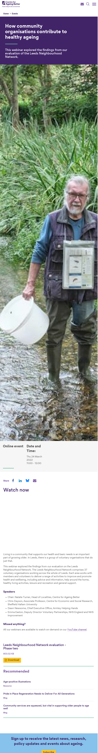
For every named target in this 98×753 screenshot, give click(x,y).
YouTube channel (77, 630)
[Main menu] (94, 4)
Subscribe (49, 750)
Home (6, 13)
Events (15, 13)
